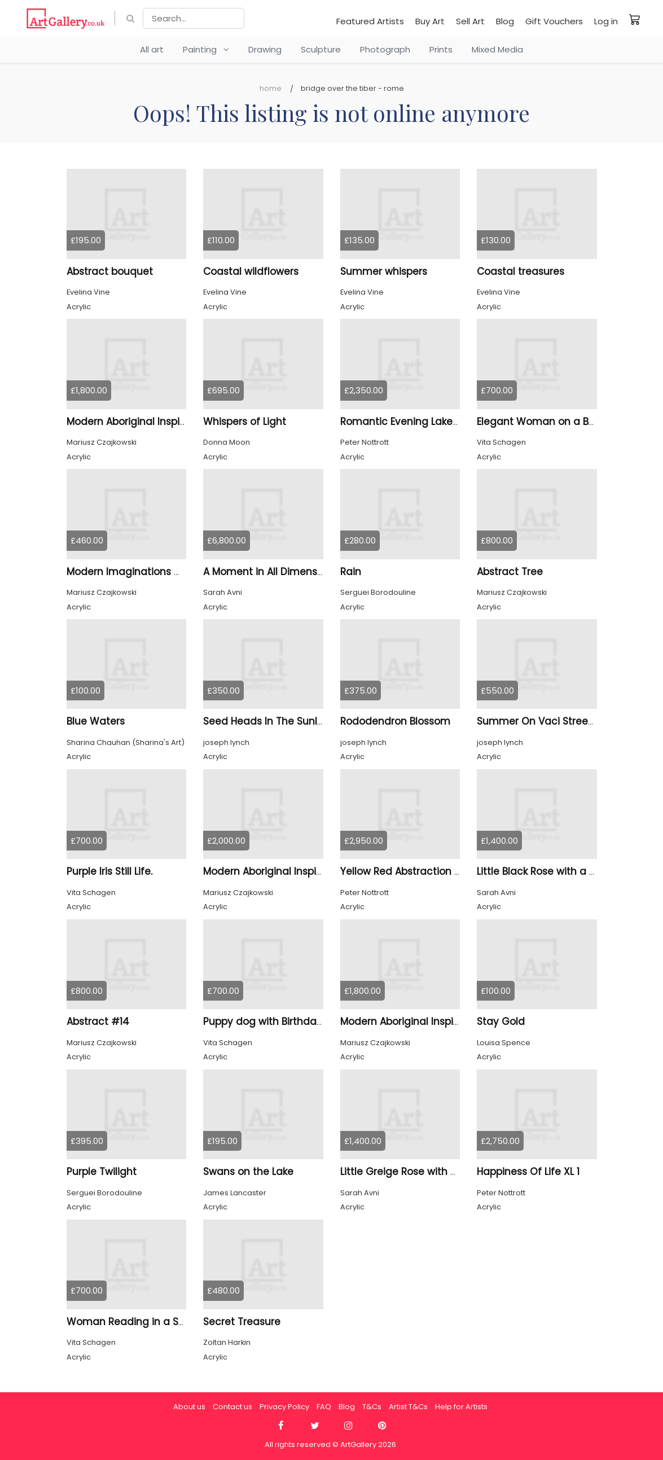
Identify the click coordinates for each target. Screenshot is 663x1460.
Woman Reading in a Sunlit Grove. (150, 1322)
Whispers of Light (244, 421)
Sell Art (470, 21)
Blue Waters (96, 721)
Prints (441, 49)
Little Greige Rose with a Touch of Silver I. (439, 1171)
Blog (505, 21)
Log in (606, 21)
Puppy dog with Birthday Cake (276, 1021)
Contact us (232, 1406)
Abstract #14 (98, 1021)
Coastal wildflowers (250, 271)
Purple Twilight (102, 1171)
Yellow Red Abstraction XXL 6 (410, 871)
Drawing (265, 49)
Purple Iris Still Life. (109, 871)
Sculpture (321, 49)
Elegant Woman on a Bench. (546, 421)
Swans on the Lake (248, 1171)
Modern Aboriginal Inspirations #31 (150, 421)
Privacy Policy (284, 1406)
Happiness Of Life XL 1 (528, 1171)
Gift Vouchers (554, 21)
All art (152, 49)
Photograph (385, 49)
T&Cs (371, 1406)
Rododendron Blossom (395, 721)
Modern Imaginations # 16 (130, 571)
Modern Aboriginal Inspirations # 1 (422, 1021)
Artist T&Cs (408, 1406)
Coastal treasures (520, 271)
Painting (206, 49)
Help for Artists (461, 1406)
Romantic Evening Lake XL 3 (407, 421)
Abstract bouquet (110, 271)
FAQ (324, 1406)
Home (271, 88)
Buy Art (430, 21)
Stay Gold (501, 1021)
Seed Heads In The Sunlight (269, 721)
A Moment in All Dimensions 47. (278, 571)
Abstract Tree (510, 571)
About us (189, 1406)
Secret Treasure (241, 1322)
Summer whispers (383, 271)
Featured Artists (370, 21)
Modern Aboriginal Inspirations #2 (285, 871)
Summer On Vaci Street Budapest (559, 721)
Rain (350, 571)
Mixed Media (497, 49)
